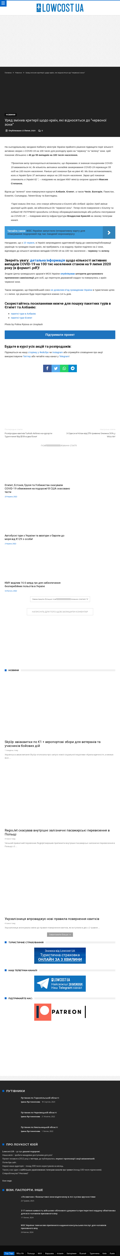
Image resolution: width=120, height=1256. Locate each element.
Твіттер (27, 358)
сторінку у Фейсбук (38, 354)
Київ (104, 1211)
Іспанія (60, 1211)
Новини (18, 73)
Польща (31, 1211)
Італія (38, 1215)
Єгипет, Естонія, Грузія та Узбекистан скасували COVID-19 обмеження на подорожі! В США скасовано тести (27, 490)
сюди (9, 1139)
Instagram (57, 354)
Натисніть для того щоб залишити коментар (60, 570)
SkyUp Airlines (68, 1215)
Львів (112, 1211)
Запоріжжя (71, 1211)
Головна (8, 73)
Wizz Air (20, 1211)
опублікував (67, 275)
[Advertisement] (60, 38)
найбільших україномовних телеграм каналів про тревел (46, 1127)
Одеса (56, 1215)
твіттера (34, 1116)
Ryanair (83, 1211)
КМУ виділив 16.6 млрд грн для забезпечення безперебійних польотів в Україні (29, 541)
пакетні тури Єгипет (21, 319)
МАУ (40, 1211)
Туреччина (94, 1211)
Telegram (64, 358)
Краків (81, 1215)
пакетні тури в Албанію (23, 315)
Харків (47, 1215)
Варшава (49, 1211)
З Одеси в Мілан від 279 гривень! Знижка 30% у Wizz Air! (90, 434)
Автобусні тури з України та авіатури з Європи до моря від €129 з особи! (85, 488)
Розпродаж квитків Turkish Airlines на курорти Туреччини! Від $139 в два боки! (30, 434)
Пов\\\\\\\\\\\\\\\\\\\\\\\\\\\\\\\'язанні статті (59, 447)
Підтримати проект (60, 336)
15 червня (28, 244)
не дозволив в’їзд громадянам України (71, 291)
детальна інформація (47, 262)
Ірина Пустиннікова (30, 1060)
